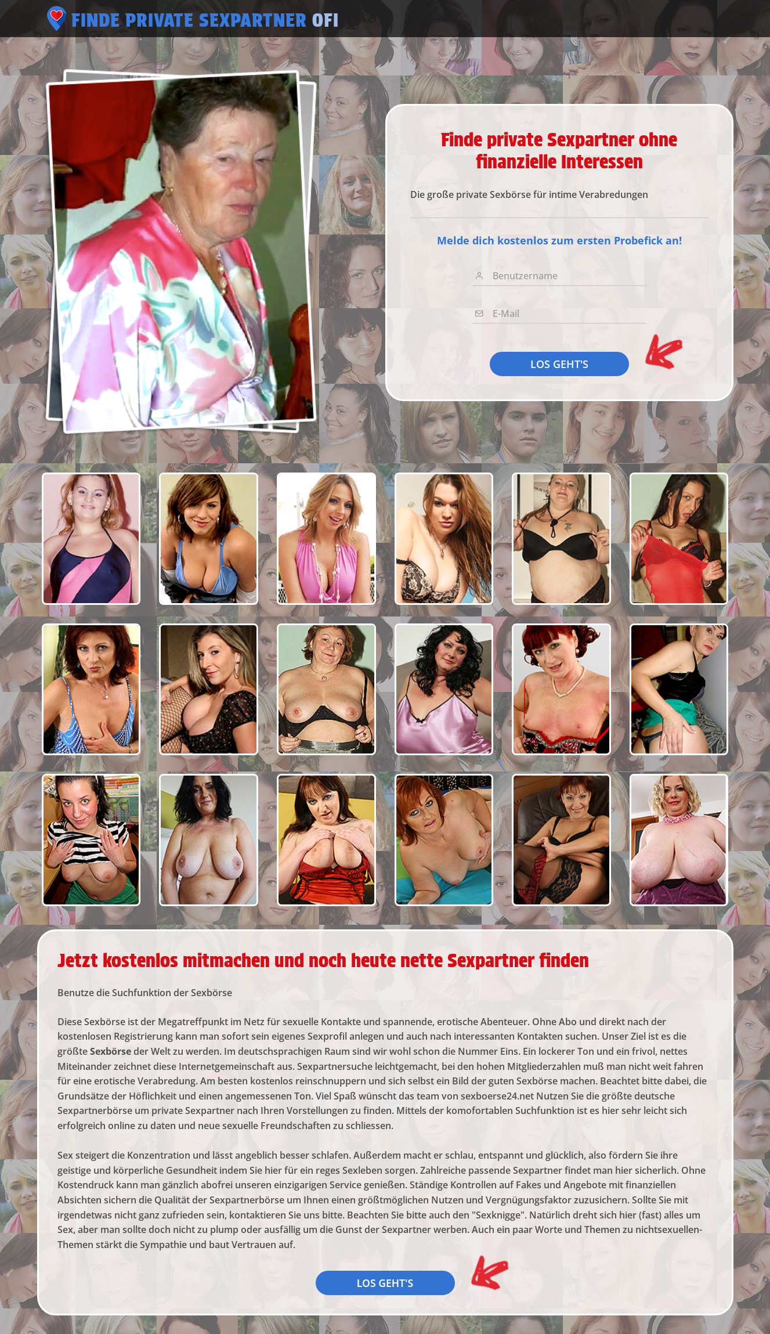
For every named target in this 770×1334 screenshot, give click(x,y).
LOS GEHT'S (559, 364)
